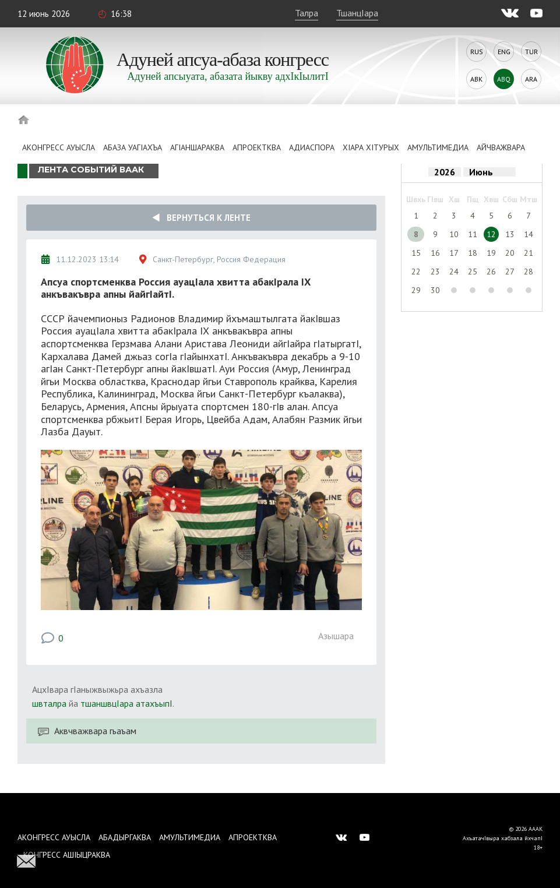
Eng (504, 51)
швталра (49, 703)
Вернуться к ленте (201, 217)
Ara (531, 79)
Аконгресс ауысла (58, 147)
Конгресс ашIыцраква (66, 855)
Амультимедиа (438, 147)
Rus (476, 51)
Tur (531, 51)
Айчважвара (501, 147)
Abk (476, 79)
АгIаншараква (197, 147)
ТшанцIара (357, 13)
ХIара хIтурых (371, 147)
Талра (306, 13)
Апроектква (257, 147)
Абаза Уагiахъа (132, 147)
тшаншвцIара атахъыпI (126, 703)
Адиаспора (311, 147)
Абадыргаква (124, 837)
